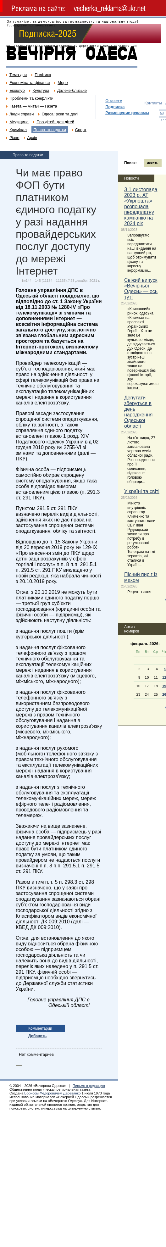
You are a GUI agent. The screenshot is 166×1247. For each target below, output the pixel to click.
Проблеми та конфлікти (31, 98)
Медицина (19, 122)
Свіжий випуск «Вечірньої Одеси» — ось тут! (141, 288)
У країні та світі (141, 491)
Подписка (114, 106)
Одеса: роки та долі (60, 114)
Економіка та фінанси (29, 82)
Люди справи (21, 114)
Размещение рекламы (127, 112)
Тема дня (18, 74)
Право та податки (49, 129)
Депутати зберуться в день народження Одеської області (138, 412)
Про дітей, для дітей (55, 122)
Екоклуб (17, 90)
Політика (43, 74)
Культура (40, 90)
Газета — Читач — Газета (33, 106)
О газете (113, 100)
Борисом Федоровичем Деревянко (52, 1093)
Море (63, 82)
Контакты (153, 103)
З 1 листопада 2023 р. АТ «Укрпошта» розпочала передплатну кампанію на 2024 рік (141, 206)
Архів (32, 137)
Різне (14, 137)
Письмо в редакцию (89, 1086)
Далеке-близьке (72, 90)
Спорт (80, 129)
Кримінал (18, 129)
